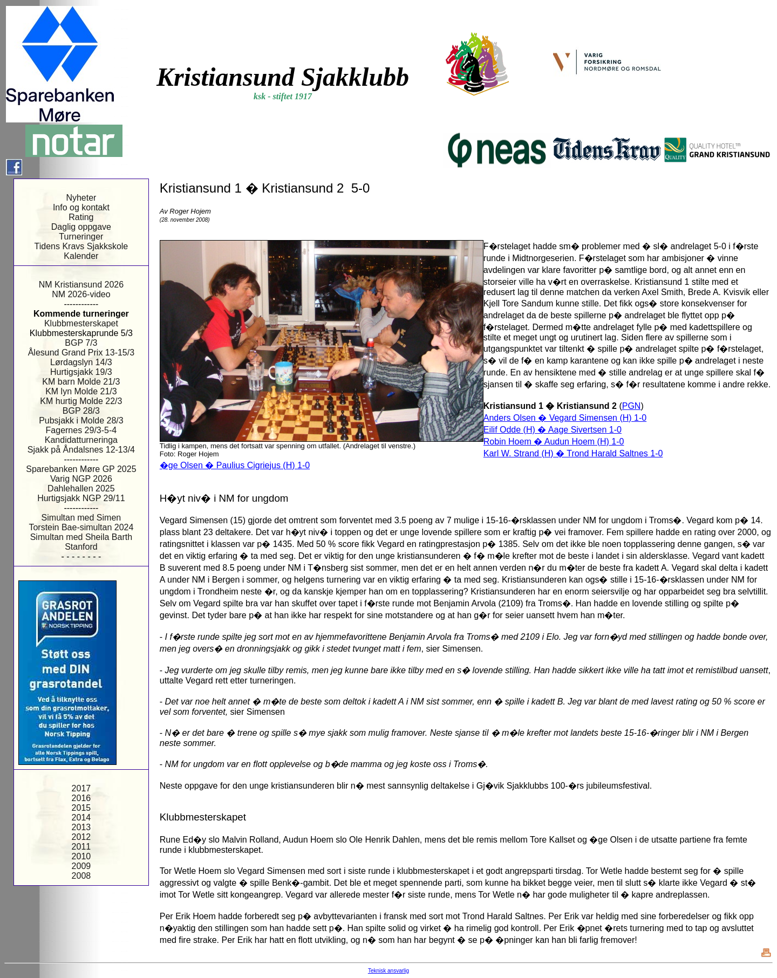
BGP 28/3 (81, 410)
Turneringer (81, 236)
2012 (81, 837)
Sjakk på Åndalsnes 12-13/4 (81, 449)
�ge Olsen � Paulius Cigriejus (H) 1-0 (235, 465)
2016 (81, 798)
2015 (81, 807)
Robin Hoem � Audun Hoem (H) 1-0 (553, 441)
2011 (81, 846)
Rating (81, 217)
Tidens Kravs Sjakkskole (81, 246)
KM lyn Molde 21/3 (81, 391)
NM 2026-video (81, 294)
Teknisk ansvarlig (388, 971)
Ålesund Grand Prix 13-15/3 (81, 352)
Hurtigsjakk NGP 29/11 (81, 498)
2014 (81, 817)
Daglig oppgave (81, 226)
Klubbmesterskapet (81, 323)
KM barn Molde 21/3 (81, 381)
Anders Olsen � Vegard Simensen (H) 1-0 (564, 417)
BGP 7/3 (81, 342)
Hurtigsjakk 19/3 (81, 372)
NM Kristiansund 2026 (81, 284)
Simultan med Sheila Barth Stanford (81, 541)
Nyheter (81, 197)
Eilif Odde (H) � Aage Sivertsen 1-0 (552, 429)
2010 (81, 856)
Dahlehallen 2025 (81, 488)
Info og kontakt (81, 207)
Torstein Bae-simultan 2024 (81, 527)
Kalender (81, 256)
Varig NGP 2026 (81, 478)
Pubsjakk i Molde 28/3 (81, 420)
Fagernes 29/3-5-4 (81, 430)
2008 (81, 875)
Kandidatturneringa (81, 439)
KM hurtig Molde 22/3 (81, 401)
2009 (81, 866)
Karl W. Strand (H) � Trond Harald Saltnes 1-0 (573, 453)
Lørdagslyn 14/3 (81, 362)
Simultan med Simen (81, 517)
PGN (631, 406)
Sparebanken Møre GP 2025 (81, 469)
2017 (81, 788)
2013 (81, 827)
